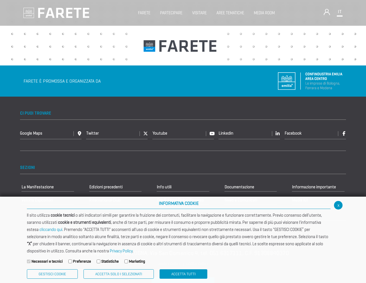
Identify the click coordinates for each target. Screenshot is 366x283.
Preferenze (82, 261)
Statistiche (110, 261)
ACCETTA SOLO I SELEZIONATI (118, 274)
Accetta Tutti (183, 274)
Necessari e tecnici (47, 261)
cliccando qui (50, 229)
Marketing (137, 261)
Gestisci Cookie (52, 274)
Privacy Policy (121, 251)
